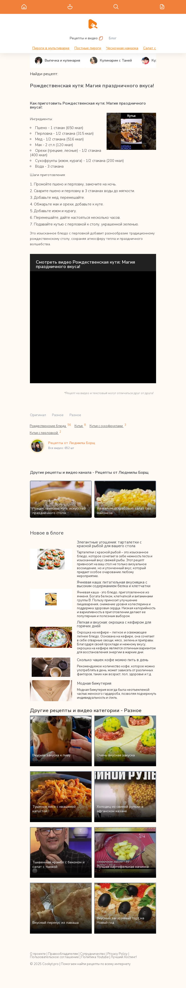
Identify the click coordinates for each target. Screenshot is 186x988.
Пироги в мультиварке (51, 48)
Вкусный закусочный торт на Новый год (120, 920)
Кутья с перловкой (45, 432)
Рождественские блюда (50, 426)
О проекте (38, 954)
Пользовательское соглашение (54, 957)
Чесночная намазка (122, 48)
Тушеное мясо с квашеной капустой (54, 808)
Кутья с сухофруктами (108, 426)
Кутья (80, 426)
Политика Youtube (95, 957)
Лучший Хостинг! (124, 957)
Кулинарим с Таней (111, 60)
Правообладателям (63, 954)
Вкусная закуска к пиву (51, 755)
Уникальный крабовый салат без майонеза (124, 510)
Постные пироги (87, 48)
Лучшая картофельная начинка (123, 866)
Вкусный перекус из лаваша (55, 922)
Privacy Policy (117, 954)
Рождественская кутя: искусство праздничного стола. (59, 510)
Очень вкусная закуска (116, 755)
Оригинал (38, 415)
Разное (58, 415)
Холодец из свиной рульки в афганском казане (120, 808)
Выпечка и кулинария (57, 60)
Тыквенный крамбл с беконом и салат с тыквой (58, 864)
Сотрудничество (92, 954)
